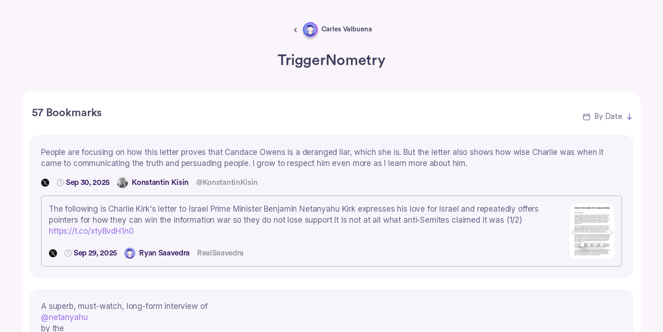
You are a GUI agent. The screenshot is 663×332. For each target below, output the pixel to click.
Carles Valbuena (346, 29)
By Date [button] (608, 116)
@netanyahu (64, 317)
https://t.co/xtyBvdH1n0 (91, 231)
